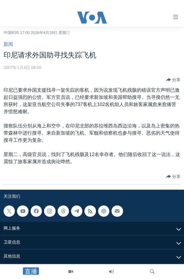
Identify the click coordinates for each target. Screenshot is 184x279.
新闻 (8, 44)
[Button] (173, 79)
